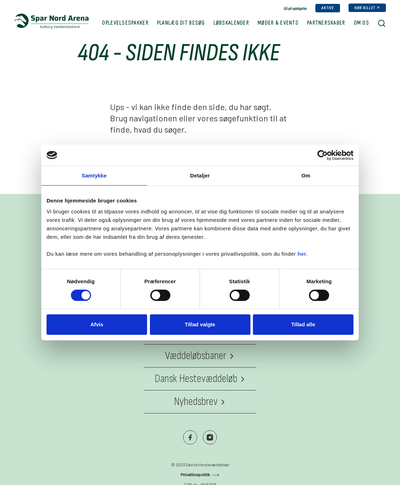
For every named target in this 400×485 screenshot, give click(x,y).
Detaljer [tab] (200, 175)
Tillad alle (303, 324)
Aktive (327, 8)
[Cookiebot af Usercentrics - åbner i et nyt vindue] (322, 155)
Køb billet (364, 8)
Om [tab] (305, 175)
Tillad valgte (200, 324)
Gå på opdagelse (295, 8)
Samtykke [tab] (94, 175)
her (302, 254)
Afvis (96, 324)
